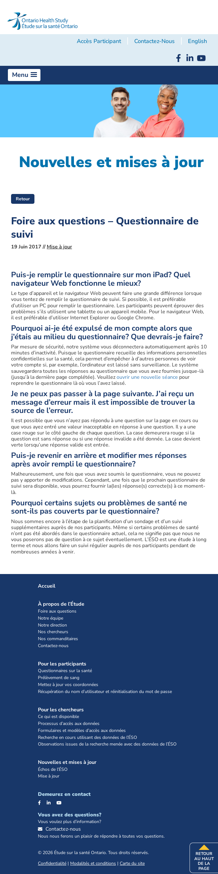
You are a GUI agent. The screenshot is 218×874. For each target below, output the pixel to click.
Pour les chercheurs (61, 709)
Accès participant (99, 41)
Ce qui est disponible (58, 717)
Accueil (46, 586)
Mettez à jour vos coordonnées (68, 685)
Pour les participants (62, 663)
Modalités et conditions (93, 863)
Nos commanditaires (58, 639)
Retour (23, 199)
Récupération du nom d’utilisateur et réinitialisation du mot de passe (105, 692)
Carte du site (132, 863)
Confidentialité (52, 863)
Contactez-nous (154, 41)
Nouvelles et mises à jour (67, 762)
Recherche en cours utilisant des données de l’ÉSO (87, 737)
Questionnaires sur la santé (65, 671)
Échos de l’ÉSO (53, 769)
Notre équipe (50, 618)
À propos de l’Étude (61, 604)
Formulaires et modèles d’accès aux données (82, 731)
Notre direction (52, 625)
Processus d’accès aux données (69, 724)
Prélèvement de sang (58, 678)
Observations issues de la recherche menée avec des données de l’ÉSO (107, 744)
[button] (24, 75)
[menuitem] (197, 41)
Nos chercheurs (53, 632)
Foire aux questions (57, 611)
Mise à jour (59, 246)
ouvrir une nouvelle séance (147, 377)
